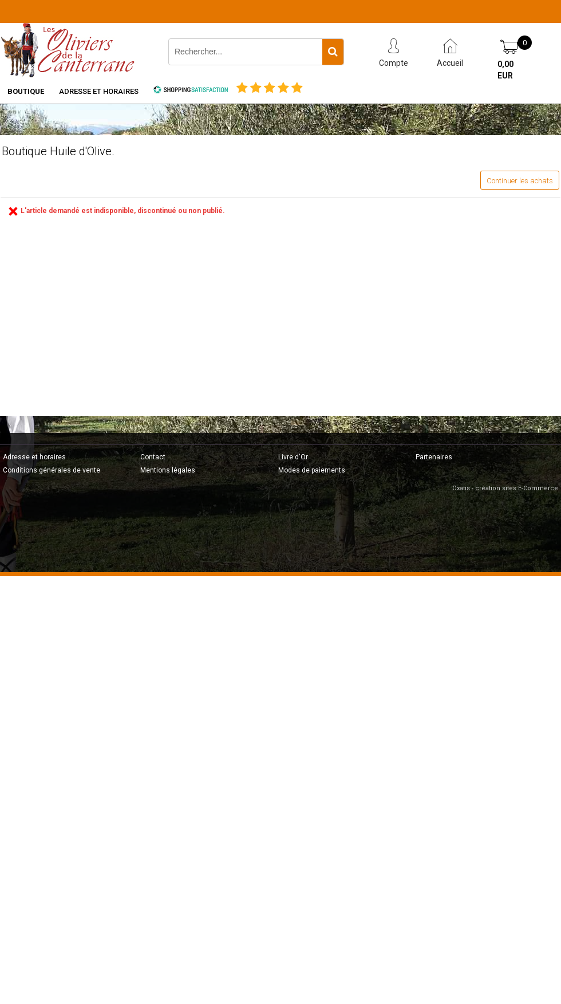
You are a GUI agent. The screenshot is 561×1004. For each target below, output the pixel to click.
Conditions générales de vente (51, 470)
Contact (152, 457)
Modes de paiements (311, 470)
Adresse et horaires (99, 91)
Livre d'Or (293, 457)
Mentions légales (167, 470)
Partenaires (434, 457)
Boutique (25, 91)
